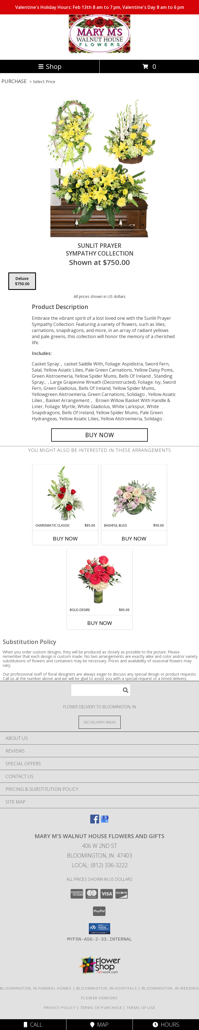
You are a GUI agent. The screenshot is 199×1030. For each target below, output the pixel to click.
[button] (99, 928)
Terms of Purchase (101, 1007)
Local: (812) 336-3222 (100, 865)
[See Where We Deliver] (100, 722)
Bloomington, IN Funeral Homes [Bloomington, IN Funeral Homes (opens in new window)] (36, 988)
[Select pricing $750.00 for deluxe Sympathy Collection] (22, 281)
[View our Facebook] (94, 821)
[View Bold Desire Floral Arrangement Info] (99, 578)
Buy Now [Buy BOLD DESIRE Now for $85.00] (99, 623)
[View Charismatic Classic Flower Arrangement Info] (65, 494)
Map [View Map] (99, 1024)
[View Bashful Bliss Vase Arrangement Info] (134, 494)
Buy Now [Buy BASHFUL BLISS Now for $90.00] (134, 538)
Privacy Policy (60, 1007)
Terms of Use (141, 1007)
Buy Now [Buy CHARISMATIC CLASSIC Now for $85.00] (65, 538)
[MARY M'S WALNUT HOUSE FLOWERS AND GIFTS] (99, 51)
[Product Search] (101, 690)
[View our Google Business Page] (104, 821)
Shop (49, 66)
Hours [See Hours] (166, 1024)
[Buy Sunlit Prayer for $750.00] (99, 435)
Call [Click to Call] (33, 1024)
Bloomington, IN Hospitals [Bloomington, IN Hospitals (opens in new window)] (106, 988)
